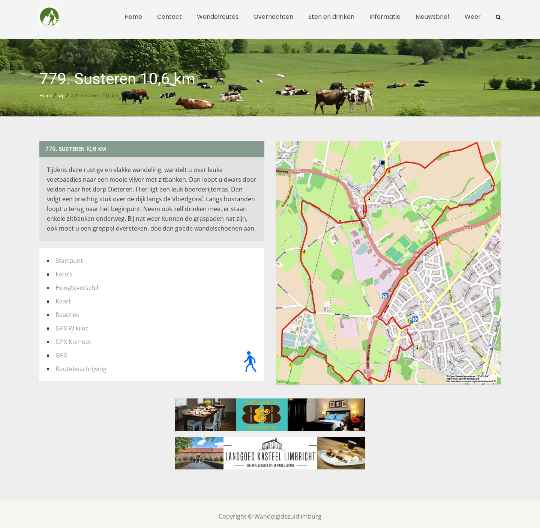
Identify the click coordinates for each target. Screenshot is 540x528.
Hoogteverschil (77, 283)
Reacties (67, 310)
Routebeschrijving (81, 364)
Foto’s (64, 269)
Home (133, 16)
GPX (61, 350)
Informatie (384, 16)
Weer (473, 16)
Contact (169, 16)
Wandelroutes (217, 16)
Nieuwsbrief (433, 16)
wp (61, 91)
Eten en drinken (331, 16)
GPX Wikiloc (72, 323)
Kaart (63, 296)
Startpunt (69, 256)
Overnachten (273, 16)
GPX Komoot (74, 337)
